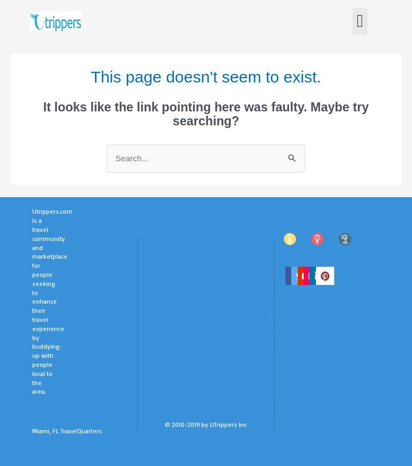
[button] (360, 21)
